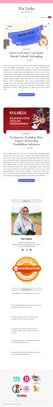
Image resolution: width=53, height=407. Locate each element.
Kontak (36, 1)
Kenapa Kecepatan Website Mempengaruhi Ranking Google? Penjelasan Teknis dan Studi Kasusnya (24, 331)
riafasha (31, 60)
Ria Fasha (26, 8)
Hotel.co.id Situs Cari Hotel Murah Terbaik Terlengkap (26, 54)
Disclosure (29, 1)
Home (16, 1)
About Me (22, 1)
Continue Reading (26, 94)
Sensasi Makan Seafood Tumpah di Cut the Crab (26, 293)
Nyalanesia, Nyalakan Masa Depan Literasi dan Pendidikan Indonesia (26, 140)
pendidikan (26, 133)
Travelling (26, 49)
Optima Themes (17, 404)
